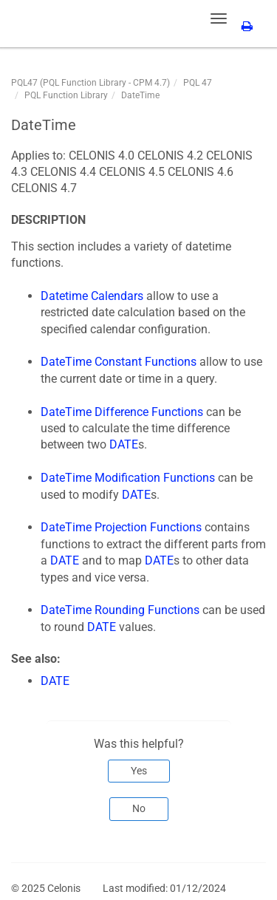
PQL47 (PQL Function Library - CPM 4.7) (90, 83)
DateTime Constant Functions (118, 362)
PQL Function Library (66, 95)
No (139, 808)
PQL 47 (197, 83)
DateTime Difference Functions (122, 412)
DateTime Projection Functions (121, 527)
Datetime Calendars (92, 296)
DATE (123, 444)
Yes (139, 771)
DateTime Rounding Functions (120, 610)
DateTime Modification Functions (128, 478)
